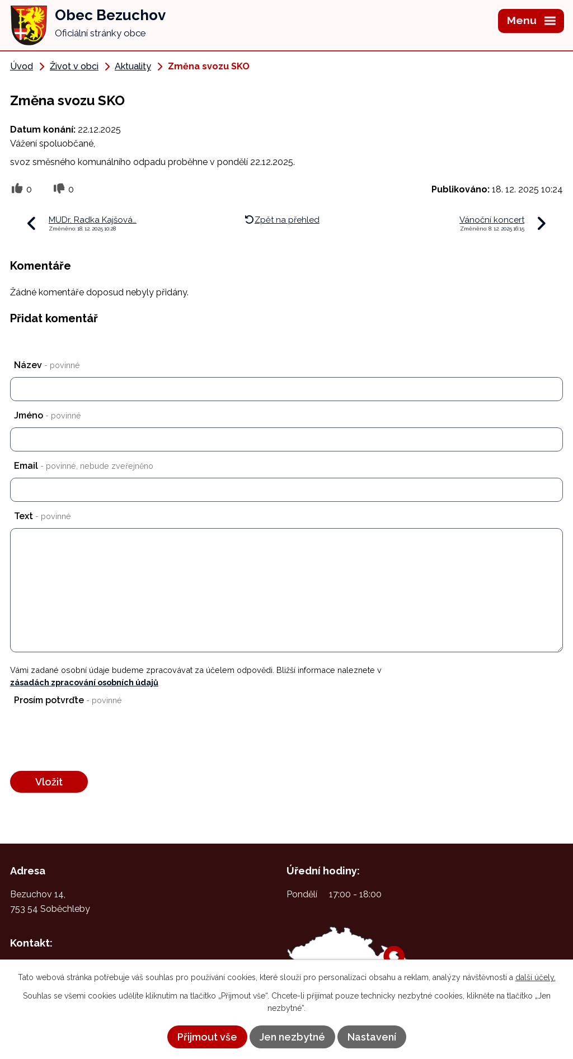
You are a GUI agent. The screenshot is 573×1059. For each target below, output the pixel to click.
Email (83, 465)
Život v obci (74, 66)
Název (47, 365)
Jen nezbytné (292, 1037)
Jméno (47, 415)
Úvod (21, 66)
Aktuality (133, 66)
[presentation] (91, 739)
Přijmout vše (207, 1037)
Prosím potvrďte (68, 700)
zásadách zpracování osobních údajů (84, 682)
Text (42, 516)
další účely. (535, 977)
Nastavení (371, 1037)
